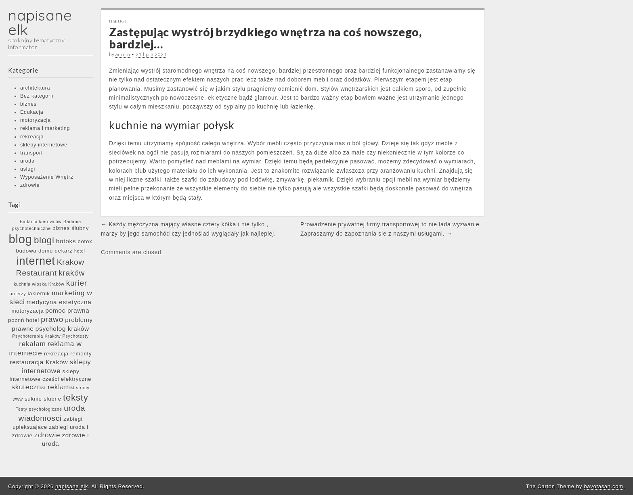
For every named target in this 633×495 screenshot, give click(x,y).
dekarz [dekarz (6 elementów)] (63, 251)
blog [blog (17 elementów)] (20, 239)
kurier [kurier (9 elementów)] (76, 283)
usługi (27, 169)
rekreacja (32, 137)
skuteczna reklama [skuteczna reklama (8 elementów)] (42, 387)
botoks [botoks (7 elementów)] (66, 241)
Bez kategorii (36, 96)
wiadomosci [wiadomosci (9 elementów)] (40, 418)
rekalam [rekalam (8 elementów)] (32, 344)
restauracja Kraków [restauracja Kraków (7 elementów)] (39, 362)
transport (31, 153)
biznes (28, 104)
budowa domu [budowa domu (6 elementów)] (34, 251)
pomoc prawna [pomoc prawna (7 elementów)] (68, 310)
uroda (27, 161)
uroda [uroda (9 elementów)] (74, 408)
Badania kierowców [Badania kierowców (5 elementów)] (41, 221)
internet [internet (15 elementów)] (36, 261)
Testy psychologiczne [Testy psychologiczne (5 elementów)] (39, 409)
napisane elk (40, 22)
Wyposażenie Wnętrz (46, 177)
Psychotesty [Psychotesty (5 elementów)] (76, 336)
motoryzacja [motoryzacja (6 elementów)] (28, 311)
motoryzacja (35, 120)
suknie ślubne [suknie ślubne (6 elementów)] (43, 399)
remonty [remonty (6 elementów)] (81, 354)
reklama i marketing (45, 128)
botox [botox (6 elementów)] (85, 241)
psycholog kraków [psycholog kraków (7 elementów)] (62, 328)
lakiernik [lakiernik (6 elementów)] (38, 293)
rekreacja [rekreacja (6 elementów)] (56, 354)
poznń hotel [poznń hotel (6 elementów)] (23, 320)
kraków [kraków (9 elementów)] (72, 273)
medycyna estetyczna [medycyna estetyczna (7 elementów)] (59, 302)
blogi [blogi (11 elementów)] (44, 240)
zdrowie (30, 185)
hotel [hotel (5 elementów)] (79, 251)
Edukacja (31, 112)
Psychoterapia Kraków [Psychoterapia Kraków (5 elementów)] (36, 336)
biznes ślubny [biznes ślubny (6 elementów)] (70, 228)
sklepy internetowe (43, 145)
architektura (35, 88)
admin (122, 54)
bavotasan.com (603, 486)
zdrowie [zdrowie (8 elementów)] (47, 435)
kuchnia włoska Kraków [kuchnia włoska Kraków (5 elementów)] (39, 284)
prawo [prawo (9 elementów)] (52, 319)
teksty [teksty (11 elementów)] (75, 398)
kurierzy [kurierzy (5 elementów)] (17, 293)
